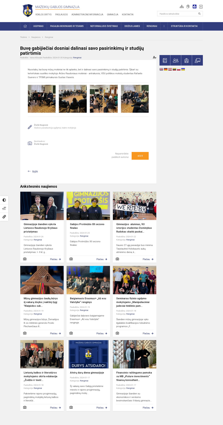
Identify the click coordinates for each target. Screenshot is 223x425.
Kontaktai (127, 14)
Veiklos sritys (43, 14)
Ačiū (140, 156)
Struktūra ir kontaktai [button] (184, 26)
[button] (182, 6)
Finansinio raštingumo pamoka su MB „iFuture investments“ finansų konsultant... (134, 376)
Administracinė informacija (87, 14)
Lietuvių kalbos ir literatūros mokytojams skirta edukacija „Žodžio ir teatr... (40, 376)
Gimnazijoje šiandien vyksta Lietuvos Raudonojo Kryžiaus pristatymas (40, 228)
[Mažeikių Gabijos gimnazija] (27, 10)
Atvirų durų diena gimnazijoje (87, 372)
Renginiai (49, 37)
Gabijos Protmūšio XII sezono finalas (87, 226)
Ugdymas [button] (38, 26)
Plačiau (53, 259)
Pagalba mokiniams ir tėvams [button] (67, 26)
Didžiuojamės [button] (132, 26)
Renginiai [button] (152, 26)
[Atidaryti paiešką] (199, 14)
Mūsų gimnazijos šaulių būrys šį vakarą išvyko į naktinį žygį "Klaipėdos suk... (41, 302)
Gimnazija (112, 14)
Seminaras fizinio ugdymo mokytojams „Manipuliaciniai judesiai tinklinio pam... (132, 302)
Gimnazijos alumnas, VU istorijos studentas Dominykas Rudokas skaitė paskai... (134, 228)
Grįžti (35, 171)
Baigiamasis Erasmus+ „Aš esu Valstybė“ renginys (88, 300)
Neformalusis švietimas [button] (104, 26)
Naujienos (36, 37)
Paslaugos (61, 14)
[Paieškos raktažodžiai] (180, 13)
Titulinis (23, 37)
